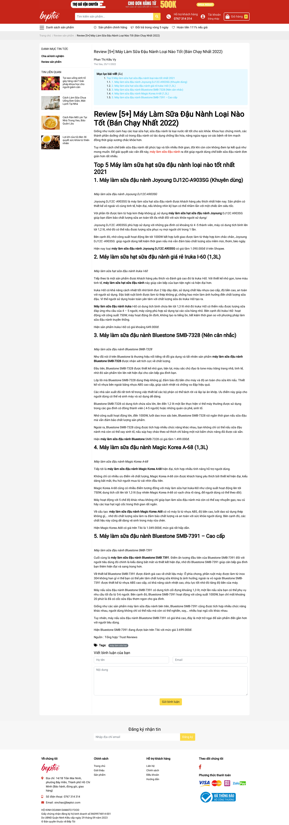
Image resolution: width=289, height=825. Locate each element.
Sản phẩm (99, 774)
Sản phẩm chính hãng (112, 27)
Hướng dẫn (152, 779)
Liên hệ (150, 765)
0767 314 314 (183, 18)
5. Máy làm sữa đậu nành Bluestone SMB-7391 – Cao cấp (144, 97)
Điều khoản (152, 774)
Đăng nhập (213, 18)
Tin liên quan (51, 72)
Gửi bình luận (171, 702)
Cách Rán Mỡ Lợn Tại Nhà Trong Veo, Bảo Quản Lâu (75, 120)
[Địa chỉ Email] (144, 737)
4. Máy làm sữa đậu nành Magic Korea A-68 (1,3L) (140, 93)
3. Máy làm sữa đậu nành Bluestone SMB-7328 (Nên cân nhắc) (147, 89)
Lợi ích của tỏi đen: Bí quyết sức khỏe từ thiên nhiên (76, 140)
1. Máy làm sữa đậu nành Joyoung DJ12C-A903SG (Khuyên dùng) (149, 81)
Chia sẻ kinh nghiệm (52, 56)
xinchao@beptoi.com (67, 802)
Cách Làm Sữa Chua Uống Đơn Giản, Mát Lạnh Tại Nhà (74, 100)
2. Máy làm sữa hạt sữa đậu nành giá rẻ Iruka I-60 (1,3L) (144, 85)
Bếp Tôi (71, 821)
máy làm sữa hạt (118, 645)
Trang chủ (99, 765)
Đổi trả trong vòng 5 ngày (151, 27)
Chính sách (152, 770)
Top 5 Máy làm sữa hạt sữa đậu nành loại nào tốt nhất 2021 (141, 78)
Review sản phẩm (51, 61)
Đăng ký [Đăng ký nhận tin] (187, 737)
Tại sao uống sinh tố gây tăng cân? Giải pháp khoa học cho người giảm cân (74, 82)
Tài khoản (214, 14)
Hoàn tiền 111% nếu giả (192, 27)
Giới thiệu (99, 770)
